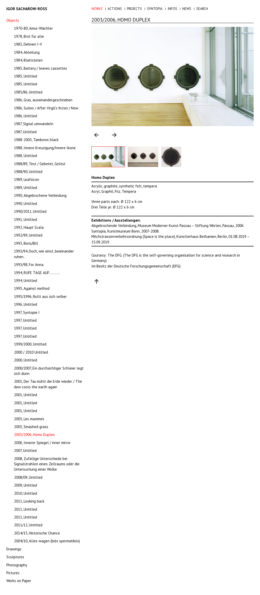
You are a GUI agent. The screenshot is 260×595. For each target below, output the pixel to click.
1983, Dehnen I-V (28, 44)
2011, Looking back (29, 501)
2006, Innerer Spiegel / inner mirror (42, 442)
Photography (16, 565)
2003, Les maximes (29, 418)
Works (97, 8)
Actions (115, 8)
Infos (172, 8)
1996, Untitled (25, 304)
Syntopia (154, 8)
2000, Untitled (25, 360)
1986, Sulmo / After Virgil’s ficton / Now (46, 108)
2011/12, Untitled (28, 525)
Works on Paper (18, 580)
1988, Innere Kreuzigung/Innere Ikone (45, 147)
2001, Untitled (25, 394)
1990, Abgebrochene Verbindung (40, 195)
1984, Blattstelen (28, 60)
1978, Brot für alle (29, 36)
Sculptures (15, 556)
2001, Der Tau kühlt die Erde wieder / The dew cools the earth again (48, 384)
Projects (134, 8)
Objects (12, 20)
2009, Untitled (25, 485)
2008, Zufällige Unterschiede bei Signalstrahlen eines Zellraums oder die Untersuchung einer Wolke (46, 464)
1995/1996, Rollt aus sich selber (40, 296)
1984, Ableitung (27, 52)
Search (202, 8)
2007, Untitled (25, 450)
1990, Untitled (25, 203)
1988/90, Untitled (28, 171)
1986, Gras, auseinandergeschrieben (43, 100)
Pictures (13, 572)
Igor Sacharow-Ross (26, 8)
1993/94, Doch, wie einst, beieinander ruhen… (44, 254)
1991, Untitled (25, 219)
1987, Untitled (25, 131)
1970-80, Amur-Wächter (33, 28)
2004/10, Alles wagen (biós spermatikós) (47, 541)
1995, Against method (32, 288)
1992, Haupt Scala (29, 227)
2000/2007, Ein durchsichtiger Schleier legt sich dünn (49, 371)
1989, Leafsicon (26, 179)
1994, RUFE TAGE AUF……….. (37, 272)
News (186, 8)
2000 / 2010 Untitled (31, 352)
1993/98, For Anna (28, 264)
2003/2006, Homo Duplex (34, 434)
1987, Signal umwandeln (33, 123)
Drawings (13, 549)
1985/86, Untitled (28, 92)
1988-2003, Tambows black (36, 139)
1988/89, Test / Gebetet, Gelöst (40, 163)
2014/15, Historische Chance (37, 533)
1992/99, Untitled (28, 235)
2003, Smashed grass (31, 426)
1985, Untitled (25, 76)
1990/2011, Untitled (30, 211)
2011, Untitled (25, 509)
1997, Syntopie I (27, 312)
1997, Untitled (25, 320)
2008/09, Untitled (28, 477)
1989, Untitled (25, 187)
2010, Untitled (25, 493)
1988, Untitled (25, 155)
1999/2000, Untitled (30, 344)
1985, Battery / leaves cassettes (40, 68)
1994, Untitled (25, 280)
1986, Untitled (25, 115)
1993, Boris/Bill (26, 243)
